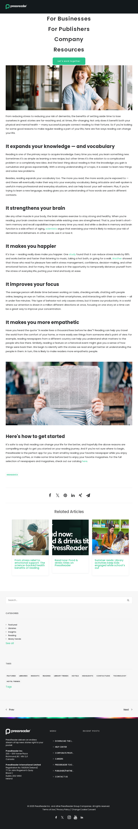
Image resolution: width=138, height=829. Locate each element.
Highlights (12, 474)
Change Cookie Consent (84, 809)
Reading (12, 635)
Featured (12, 624)
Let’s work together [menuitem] (69, 65)
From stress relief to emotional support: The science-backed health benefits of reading (30, 564)
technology (119, 676)
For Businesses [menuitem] (69, 19)
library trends (14, 639)
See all (10, 643)
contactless (103, 676)
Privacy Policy (63, 809)
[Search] (69, 600)
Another (117, 258)
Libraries (12, 628)
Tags (9, 687)
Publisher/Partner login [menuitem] (66, 770)
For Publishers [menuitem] (69, 30)
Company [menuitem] (69, 41)
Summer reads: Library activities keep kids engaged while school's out (110, 564)
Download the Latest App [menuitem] (66, 741)
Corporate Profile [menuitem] (64, 753)
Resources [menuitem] (69, 53)
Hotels (75, 676)
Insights (12, 632)
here (84, 461)
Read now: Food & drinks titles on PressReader (66, 562)
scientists (51, 228)
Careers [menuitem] (59, 758)
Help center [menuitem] (61, 747)
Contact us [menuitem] (61, 776)
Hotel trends (13, 681)
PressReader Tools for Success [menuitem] (66, 764)
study (72, 254)
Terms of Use (49, 809)
